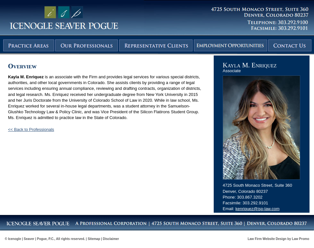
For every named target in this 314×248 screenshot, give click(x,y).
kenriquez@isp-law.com (257, 208)
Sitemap (94, 239)
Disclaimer (111, 239)
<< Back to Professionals (31, 129)
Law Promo (300, 239)
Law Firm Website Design (267, 239)
